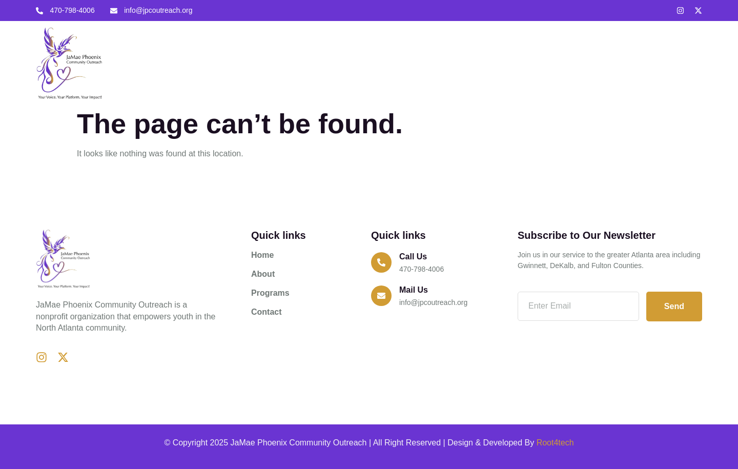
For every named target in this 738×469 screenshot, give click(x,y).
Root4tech (555, 442)
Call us (413, 256)
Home (368, 62)
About (407, 62)
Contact (503, 62)
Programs (453, 62)
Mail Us (413, 290)
